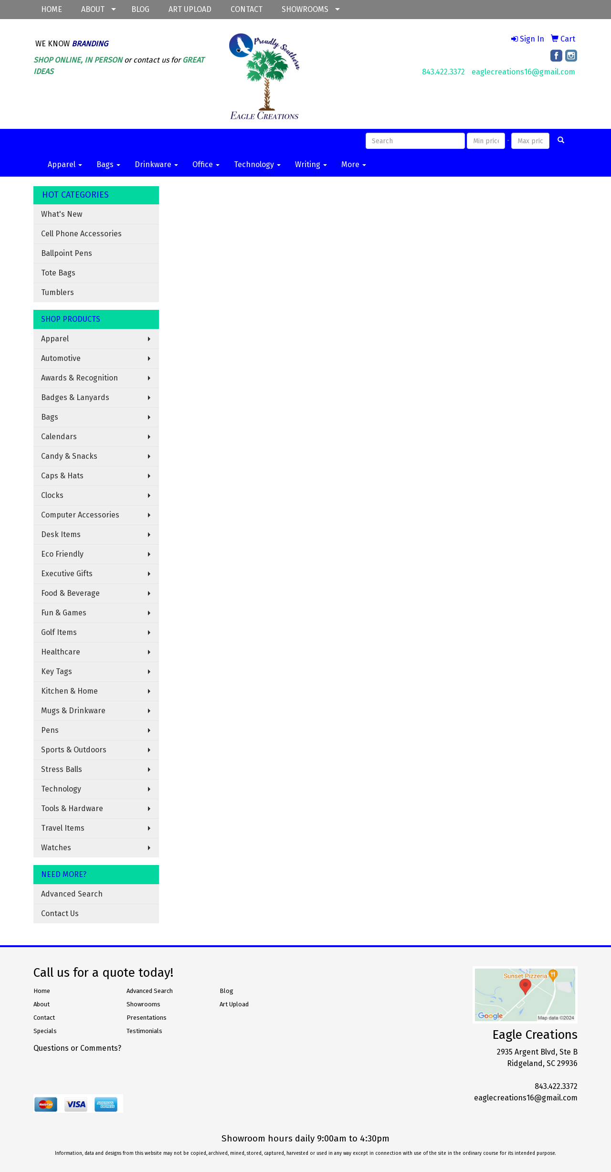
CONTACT (247, 9)
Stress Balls (61, 769)
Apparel (65, 164)
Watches (56, 847)
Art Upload (234, 1004)
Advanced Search (72, 893)
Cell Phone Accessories (81, 233)
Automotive (61, 358)
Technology (257, 164)
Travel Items (62, 828)
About (41, 1004)
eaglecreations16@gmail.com (523, 71)
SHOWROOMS (305, 9)
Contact (44, 1017)
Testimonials (144, 1031)
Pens (50, 730)
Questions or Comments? (77, 1048)
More (353, 164)
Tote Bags (58, 272)
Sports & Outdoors (73, 749)
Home (41, 990)
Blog (226, 990)
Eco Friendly (62, 554)
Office (206, 164)
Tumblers (57, 292)
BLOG (140, 9)
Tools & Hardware (72, 808)
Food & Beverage (70, 593)
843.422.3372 (443, 71)
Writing (311, 164)
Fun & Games (63, 612)
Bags (108, 164)
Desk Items (61, 534)
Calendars (59, 436)
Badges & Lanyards (75, 397)
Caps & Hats (62, 475)
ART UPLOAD (190, 9)
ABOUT (93, 9)
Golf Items (59, 632)
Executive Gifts (67, 573)
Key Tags (56, 671)
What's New (61, 214)
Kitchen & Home (69, 691)
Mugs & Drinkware (73, 710)
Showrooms (143, 1004)
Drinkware (156, 164)
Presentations (146, 1017)
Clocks (52, 495)
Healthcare (60, 651)
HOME (51, 9)
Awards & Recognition (79, 377)
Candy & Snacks (69, 456)
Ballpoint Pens (66, 253)
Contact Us (60, 913)
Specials (45, 1031)
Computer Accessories (80, 514)
